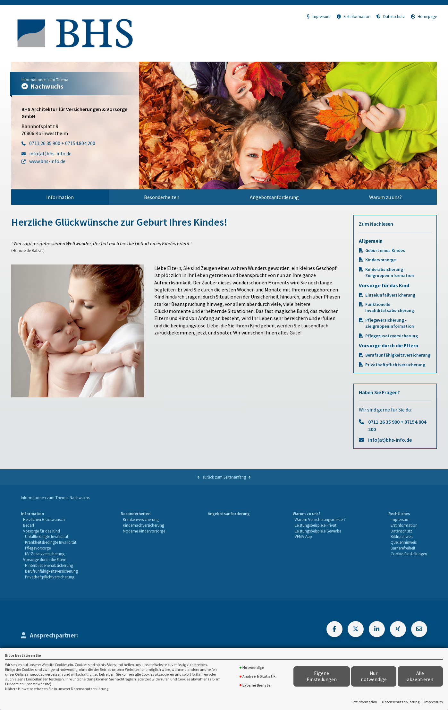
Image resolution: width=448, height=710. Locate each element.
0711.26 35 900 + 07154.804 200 (397, 425)
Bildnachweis (402, 536)
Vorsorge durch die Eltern (44, 559)
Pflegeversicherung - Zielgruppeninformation (389, 323)
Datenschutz (390, 16)
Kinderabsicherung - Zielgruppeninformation (389, 272)
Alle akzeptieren (420, 676)
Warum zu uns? (385, 197)
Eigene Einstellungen (322, 676)
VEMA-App (303, 536)
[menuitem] (60, 197)
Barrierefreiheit (403, 547)
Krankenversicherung (141, 519)
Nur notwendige (374, 676)
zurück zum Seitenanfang (224, 477)
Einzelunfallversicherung (390, 295)
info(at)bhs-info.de (390, 440)
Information (60, 197)
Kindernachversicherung (143, 525)
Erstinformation (364, 701)
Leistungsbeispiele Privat (315, 525)
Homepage (424, 16)
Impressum (433, 701)
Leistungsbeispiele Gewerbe (318, 530)
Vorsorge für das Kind (41, 530)
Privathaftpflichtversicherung (395, 365)
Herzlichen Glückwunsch (44, 519)
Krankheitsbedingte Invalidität (50, 542)
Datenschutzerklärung (400, 701)
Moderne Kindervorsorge (144, 530)
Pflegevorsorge (38, 547)
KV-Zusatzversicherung (44, 553)
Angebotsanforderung (274, 197)
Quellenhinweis (404, 542)
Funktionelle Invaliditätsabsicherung (389, 307)
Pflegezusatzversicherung (391, 336)
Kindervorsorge (380, 260)
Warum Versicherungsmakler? (320, 519)
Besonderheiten (161, 197)
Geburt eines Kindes (385, 250)
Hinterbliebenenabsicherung (49, 565)
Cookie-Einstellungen (409, 553)
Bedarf (28, 525)
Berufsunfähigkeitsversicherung (397, 355)
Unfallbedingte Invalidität (46, 536)
